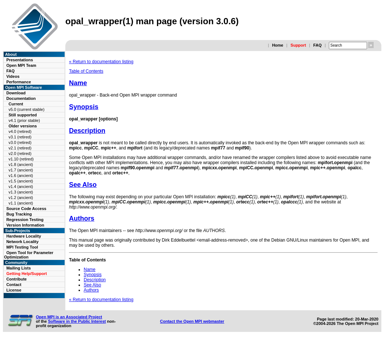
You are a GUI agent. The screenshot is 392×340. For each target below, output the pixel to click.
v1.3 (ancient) (20, 192)
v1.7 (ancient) (20, 170)
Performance (18, 82)
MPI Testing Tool (22, 247)
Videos (12, 76)
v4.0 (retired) (19, 131)
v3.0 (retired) (19, 142)
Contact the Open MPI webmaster (192, 321)
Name (78, 83)
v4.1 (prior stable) (24, 120)
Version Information (25, 225)
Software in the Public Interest (77, 321)
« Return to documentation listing (101, 61)
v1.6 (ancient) (20, 175)
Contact (13, 284)
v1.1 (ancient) (20, 203)
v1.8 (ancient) (20, 164)
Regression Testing (24, 219)
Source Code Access (26, 208)
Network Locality (22, 241)
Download (16, 93)
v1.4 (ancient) (20, 186)
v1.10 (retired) (20, 159)
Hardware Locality (23, 236)
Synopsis (83, 107)
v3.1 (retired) (19, 137)
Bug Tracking (19, 214)
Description (87, 130)
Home (277, 45)
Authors (81, 218)
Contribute (16, 279)
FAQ (317, 45)
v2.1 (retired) (19, 148)
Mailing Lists (18, 268)
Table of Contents (86, 71)
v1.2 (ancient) (20, 197)
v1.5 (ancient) (20, 181)
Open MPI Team (21, 65)
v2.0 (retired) (19, 153)
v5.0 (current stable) (26, 109)
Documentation (21, 98)
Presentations (19, 60)
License (13, 290)
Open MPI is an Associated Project (69, 317)
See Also (83, 184)
